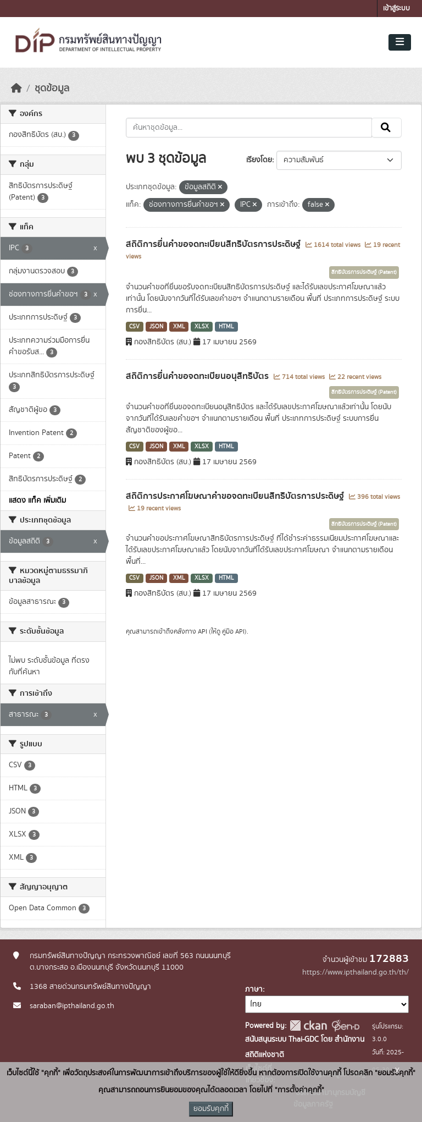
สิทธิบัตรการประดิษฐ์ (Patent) (364, 272)
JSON (156, 326)
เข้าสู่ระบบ (396, 8)
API (202, 631)
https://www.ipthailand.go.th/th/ (355, 972)
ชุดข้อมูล (52, 88)
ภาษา (254, 989)
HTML (226, 326)
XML (179, 326)
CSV (134, 326)
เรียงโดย (259, 160)
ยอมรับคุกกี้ (211, 1108)
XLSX (202, 326)
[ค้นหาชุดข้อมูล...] (249, 128)
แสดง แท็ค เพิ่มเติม (37, 500)
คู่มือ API (233, 631)
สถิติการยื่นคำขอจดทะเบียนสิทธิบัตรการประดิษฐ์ (214, 244)
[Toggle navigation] (399, 42)
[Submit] (386, 128)
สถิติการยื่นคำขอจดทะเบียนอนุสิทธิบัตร (198, 376)
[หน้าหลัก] (16, 88)
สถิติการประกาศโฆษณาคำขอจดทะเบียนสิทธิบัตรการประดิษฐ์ (236, 496)
